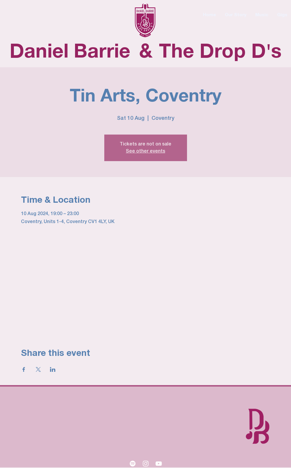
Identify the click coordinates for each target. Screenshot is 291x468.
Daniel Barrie (69, 52)
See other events (145, 151)
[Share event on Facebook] (24, 369)
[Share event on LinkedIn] (53, 369)
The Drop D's (220, 52)
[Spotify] (132, 463)
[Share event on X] (38, 369)
